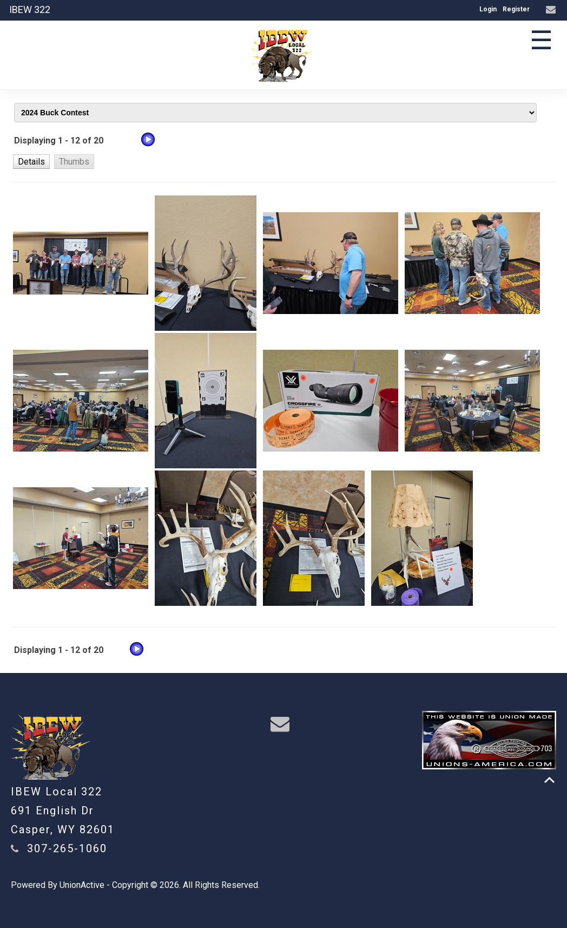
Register (516, 9)
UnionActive (82, 885)
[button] (31, 161)
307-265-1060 (67, 848)
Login (488, 9)
